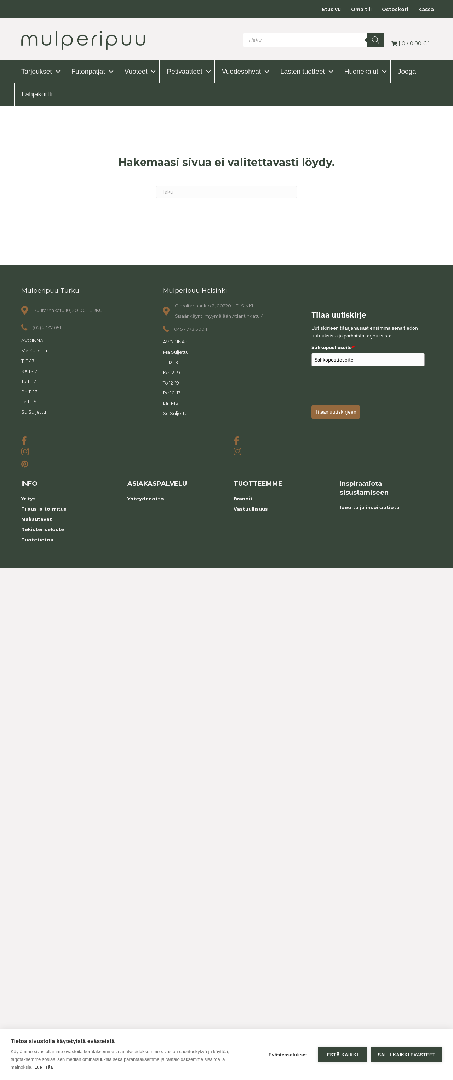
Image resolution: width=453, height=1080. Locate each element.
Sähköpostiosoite (333, 347)
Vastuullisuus (251, 509)
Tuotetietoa (37, 539)
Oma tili (361, 9)
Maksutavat (36, 519)
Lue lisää (43, 1067)
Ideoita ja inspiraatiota (370, 507)
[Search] (375, 40)
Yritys (28, 498)
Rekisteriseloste (42, 529)
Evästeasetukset (288, 1054)
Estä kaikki (342, 1054)
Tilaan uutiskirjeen (335, 412)
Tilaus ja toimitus (44, 509)
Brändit (243, 498)
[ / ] (410, 43)
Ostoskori (395, 9)
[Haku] (226, 192)
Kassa (426, 9)
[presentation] (365, 384)
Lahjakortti (37, 94)
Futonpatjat (88, 71)
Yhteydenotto (145, 498)
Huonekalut (361, 71)
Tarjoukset (36, 71)
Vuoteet (136, 71)
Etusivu (331, 9)
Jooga (407, 71)
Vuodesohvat (241, 71)
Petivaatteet (184, 71)
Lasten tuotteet (302, 71)
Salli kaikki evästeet (406, 1054)
